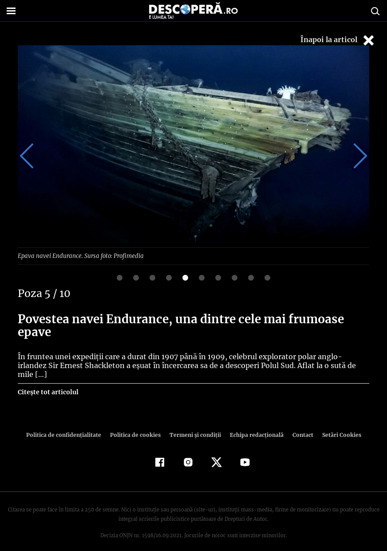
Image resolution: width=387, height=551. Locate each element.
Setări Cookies (336, 425)
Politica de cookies (136, 425)
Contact (299, 425)
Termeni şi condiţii (194, 425)
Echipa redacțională (254, 425)
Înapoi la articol (338, 40)
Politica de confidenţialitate (67, 425)
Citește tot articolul (48, 383)
